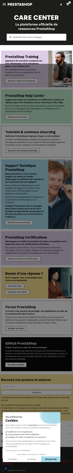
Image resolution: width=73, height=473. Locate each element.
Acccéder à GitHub (16, 365)
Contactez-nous (15, 286)
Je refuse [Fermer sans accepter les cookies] (12, 459)
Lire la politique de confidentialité (17, 450)
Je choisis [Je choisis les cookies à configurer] (31, 459)
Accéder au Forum (16, 328)
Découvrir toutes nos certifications (23, 259)
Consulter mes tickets (17, 292)
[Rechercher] (36, 37)
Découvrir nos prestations (19, 222)
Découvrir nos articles (17, 117)
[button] (5, 468)
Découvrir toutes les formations (21, 81)
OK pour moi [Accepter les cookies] (51, 459)
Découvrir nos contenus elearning (22, 151)
